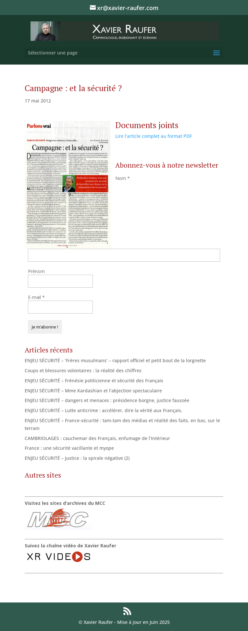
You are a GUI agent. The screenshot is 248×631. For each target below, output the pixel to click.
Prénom (36, 271)
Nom (122, 178)
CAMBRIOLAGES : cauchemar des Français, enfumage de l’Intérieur (97, 438)
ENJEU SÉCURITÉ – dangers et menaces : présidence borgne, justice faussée (107, 400)
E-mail (36, 297)
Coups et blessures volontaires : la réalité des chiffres (83, 370)
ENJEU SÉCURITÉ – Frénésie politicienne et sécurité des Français (94, 380)
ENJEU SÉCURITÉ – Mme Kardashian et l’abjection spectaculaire (93, 390)
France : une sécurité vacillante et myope (69, 448)
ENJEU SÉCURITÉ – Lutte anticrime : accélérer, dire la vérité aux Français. (103, 410)
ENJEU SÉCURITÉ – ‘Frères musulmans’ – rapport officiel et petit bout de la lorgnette (115, 360)
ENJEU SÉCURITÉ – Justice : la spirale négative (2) (77, 458)
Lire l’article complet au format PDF (153, 136)
